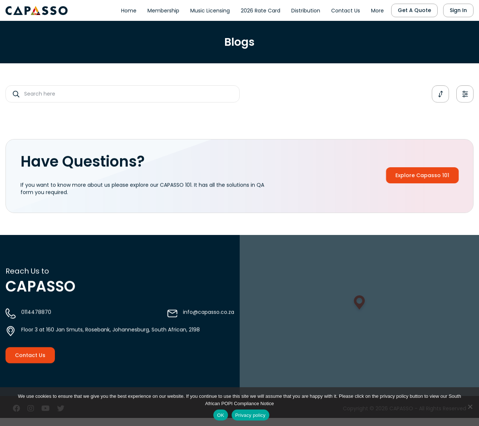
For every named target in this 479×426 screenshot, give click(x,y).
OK (220, 415)
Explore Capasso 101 (429, 175)
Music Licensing (210, 9)
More (377, 9)
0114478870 (36, 317)
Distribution (305, 9)
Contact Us (345, 9)
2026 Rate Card (260, 9)
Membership (163, 9)
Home (128, 9)
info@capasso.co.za (208, 317)
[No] (470, 406)
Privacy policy (250, 415)
